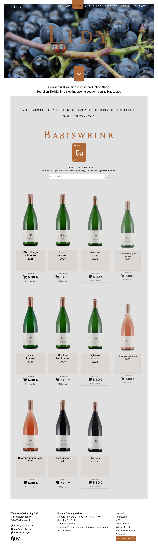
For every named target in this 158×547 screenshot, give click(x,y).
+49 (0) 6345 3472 (23, 526)
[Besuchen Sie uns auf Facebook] (12, 539)
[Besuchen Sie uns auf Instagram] (18, 539)
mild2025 (95, 259)
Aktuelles (93, 6)
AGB (118, 520)
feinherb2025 (63, 257)
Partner (111, 6)
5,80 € (30, 276)
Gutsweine (53, 110)
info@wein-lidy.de (22, 529)
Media (125, 6)
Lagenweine (84, 110)
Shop (78, 6)
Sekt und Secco (125, 110)
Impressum (121, 517)
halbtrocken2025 (30, 256)
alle (25, 110)
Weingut (64, 6)
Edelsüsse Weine (104, 110)
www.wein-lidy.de (22, 533)
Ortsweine (68, 110)
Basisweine (37, 110)
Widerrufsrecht (123, 527)
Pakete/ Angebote (84, 116)
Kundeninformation (126, 531)
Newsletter (121, 534)
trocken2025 (30, 359)
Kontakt (139, 6)
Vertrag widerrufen (126, 538)
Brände (67, 116)
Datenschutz (122, 524)
